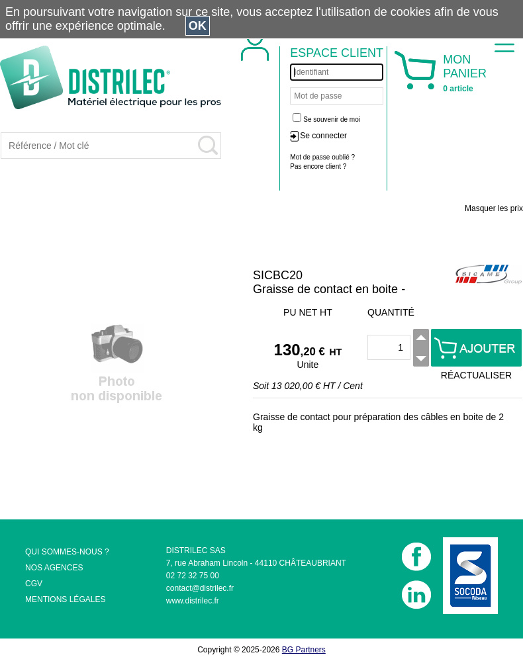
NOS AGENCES (54, 567)
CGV (33, 583)
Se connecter (323, 135)
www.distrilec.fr (192, 600)
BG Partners (304, 649)
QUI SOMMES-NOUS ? (67, 551)
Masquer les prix (494, 208)
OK (198, 25)
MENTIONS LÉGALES (65, 599)
